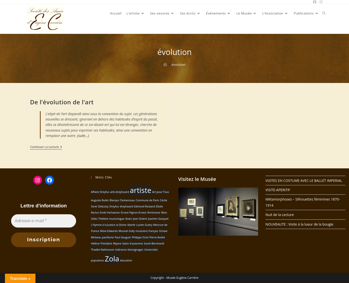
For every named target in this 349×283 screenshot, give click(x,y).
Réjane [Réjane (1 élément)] (117, 243)
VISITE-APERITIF (278, 190)
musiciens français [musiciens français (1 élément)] (146, 231)
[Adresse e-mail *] (43, 221)
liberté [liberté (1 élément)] (131, 225)
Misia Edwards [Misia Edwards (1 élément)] (108, 231)
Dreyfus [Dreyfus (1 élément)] (114, 206)
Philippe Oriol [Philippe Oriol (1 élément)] (140, 237)
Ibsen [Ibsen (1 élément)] (128, 218)
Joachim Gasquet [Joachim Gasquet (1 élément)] (158, 218)
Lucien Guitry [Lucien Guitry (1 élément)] (144, 225)
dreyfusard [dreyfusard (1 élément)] (126, 206)
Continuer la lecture (46, 147)
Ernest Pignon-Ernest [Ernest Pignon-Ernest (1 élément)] (133, 212)
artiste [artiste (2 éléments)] (140, 190)
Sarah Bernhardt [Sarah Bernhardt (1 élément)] (154, 243)
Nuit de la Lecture (280, 214)
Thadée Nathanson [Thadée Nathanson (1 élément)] (102, 249)
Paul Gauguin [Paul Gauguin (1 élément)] (123, 237)
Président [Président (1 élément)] (106, 243)
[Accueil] (165, 64)
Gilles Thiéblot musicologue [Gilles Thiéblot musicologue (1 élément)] (107, 218)
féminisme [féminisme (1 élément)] (153, 212)
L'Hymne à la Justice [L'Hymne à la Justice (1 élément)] (103, 225)
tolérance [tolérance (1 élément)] (121, 249)
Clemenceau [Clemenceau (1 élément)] (127, 200)
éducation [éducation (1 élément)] (126, 260)
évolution (178, 64)
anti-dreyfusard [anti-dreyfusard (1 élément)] (119, 192)
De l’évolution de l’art (62, 102)
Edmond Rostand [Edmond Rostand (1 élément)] (144, 206)
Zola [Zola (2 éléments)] (112, 259)
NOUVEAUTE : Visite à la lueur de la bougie (299, 224)
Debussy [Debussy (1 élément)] (103, 206)
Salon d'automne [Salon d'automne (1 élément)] (132, 243)
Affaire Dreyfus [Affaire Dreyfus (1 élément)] (100, 192)
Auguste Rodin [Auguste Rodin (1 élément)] (100, 200)
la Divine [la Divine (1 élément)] (121, 225)
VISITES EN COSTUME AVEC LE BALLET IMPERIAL (304, 180)
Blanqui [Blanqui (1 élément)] (114, 200)
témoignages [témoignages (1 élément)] (135, 249)
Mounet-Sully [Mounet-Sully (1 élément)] (126, 231)
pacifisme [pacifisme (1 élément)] (108, 237)
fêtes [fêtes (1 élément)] (164, 212)
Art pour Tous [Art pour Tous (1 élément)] (160, 192)
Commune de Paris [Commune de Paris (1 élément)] (147, 200)
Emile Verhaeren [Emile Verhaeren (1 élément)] (110, 212)
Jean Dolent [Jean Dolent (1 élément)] (140, 218)
